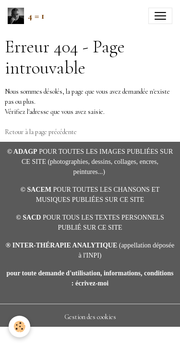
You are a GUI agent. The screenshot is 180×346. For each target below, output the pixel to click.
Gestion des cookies (90, 317)
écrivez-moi (91, 283)
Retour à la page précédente (41, 132)
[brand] (26, 16)
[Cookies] (19, 326)
